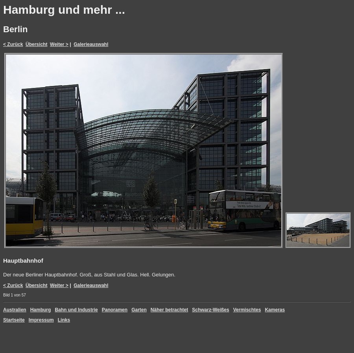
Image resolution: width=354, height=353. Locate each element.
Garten (139, 310)
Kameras (275, 310)
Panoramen (114, 310)
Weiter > (59, 44)
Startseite (14, 320)
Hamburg (40, 310)
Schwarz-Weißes (210, 310)
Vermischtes (247, 310)
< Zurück (13, 44)
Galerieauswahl (91, 44)
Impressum (41, 320)
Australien (14, 310)
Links (64, 320)
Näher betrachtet (169, 310)
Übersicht (36, 44)
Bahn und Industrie (76, 310)
